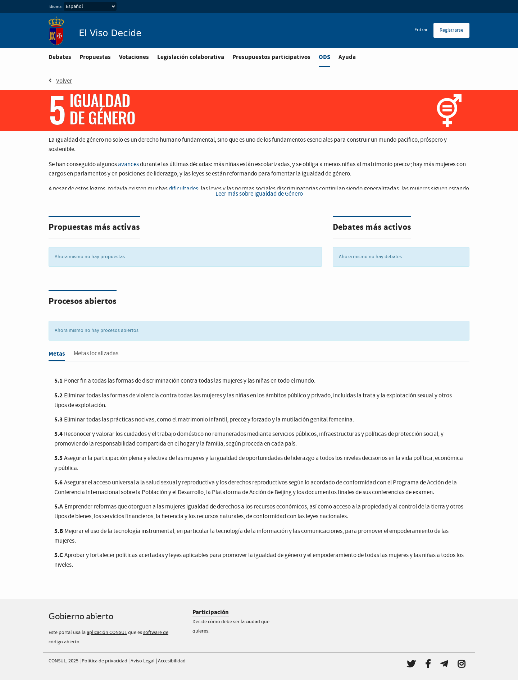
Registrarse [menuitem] (451, 30)
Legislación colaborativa (190, 57)
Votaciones (134, 57)
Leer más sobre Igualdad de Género (259, 194)
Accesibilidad (172, 661)
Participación (210, 612)
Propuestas (95, 57)
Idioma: (56, 7)
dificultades (183, 189)
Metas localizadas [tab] (96, 354)
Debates (60, 57)
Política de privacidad (104, 661)
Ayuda (347, 57)
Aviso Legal (143, 661)
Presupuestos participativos (271, 57)
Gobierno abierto (81, 616)
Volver (60, 81)
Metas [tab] (57, 354)
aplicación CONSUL (107, 632)
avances (128, 164)
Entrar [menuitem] (421, 30)
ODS (324, 57)
